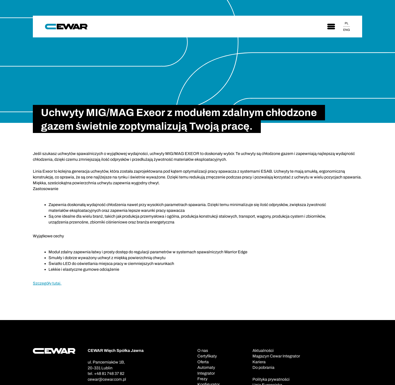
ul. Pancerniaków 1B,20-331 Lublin (106, 365)
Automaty (206, 367)
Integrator (206, 373)
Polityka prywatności (271, 379)
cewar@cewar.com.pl (107, 379)
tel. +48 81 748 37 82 (106, 373)
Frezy (202, 379)
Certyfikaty (207, 356)
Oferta (203, 362)
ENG (346, 30)
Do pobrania (263, 367)
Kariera (259, 362)
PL (346, 23)
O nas (202, 350)
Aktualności (263, 350)
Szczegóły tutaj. (47, 283)
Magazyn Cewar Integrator (276, 356)
